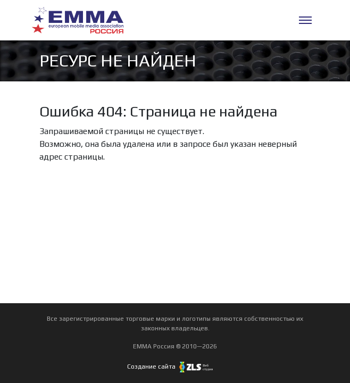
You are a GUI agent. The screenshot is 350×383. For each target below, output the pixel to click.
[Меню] (305, 20)
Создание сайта (175, 366)
